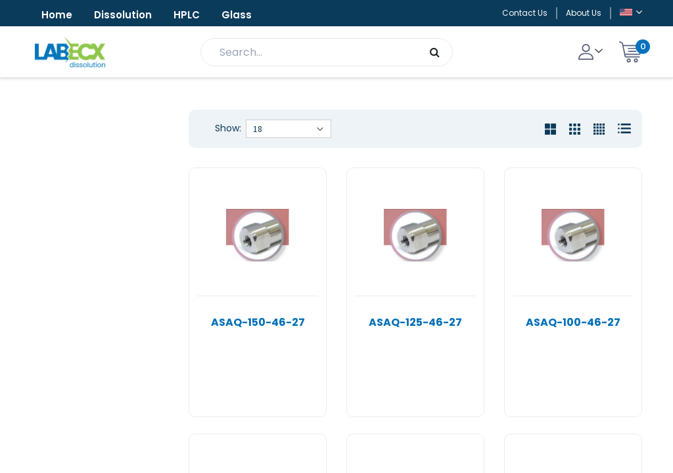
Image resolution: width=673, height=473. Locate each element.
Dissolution (123, 15)
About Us (583, 12)
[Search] (434, 52)
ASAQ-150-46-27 (258, 322)
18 (257, 129)
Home (56, 15)
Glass (236, 15)
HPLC (187, 15)
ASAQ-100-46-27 (573, 322)
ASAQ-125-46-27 (415, 322)
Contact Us (524, 12)
